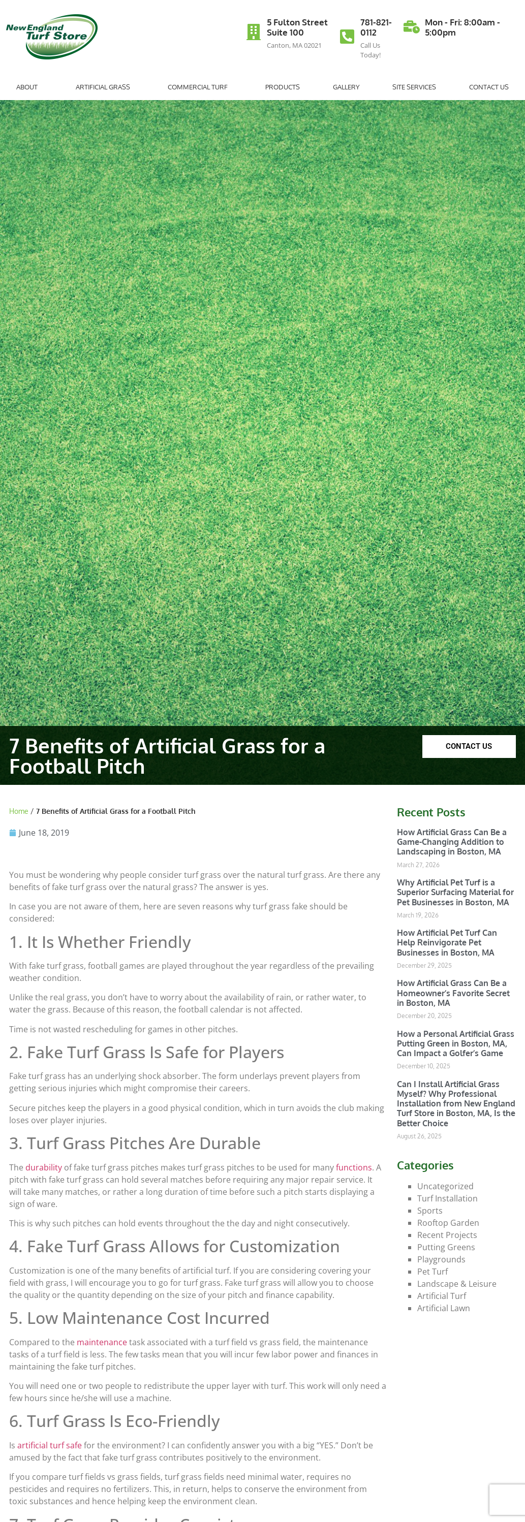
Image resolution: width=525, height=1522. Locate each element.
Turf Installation (447, 1198)
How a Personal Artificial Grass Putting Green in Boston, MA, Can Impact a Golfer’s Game (455, 1043)
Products (282, 87)
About (29, 87)
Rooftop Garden (448, 1222)
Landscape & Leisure (457, 1283)
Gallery (346, 87)
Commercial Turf (200, 87)
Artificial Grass (105, 87)
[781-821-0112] (347, 36)
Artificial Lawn (443, 1308)
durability (43, 1167)
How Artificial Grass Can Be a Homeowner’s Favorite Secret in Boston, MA (453, 992)
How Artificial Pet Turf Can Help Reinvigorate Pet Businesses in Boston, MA (447, 942)
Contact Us (489, 87)
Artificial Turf (441, 1296)
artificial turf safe (49, 1445)
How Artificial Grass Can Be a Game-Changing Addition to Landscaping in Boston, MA (452, 842)
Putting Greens (446, 1247)
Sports (430, 1210)
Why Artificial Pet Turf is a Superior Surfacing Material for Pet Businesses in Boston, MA (455, 892)
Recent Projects (447, 1235)
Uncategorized (445, 1186)
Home (18, 811)
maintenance (102, 1342)
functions (354, 1167)
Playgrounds (441, 1259)
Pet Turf (432, 1271)
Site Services (414, 87)
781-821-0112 (376, 27)
